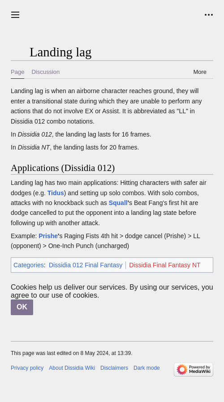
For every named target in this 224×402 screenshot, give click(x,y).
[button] (15, 15)
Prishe (48, 235)
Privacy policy (27, 368)
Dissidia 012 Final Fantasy (85, 265)
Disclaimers (114, 368)
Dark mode (147, 368)
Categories (28, 265)
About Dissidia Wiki (72, 368)
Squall (118, 202)
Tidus (55, 193)
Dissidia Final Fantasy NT (165, 265)
